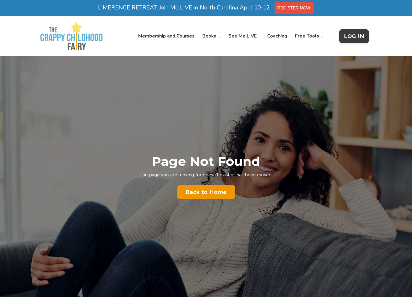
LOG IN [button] (354, 36)
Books (211, 36)
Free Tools (309, 36)
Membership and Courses (166, 36)
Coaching (277, 36)
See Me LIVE (242, 36)
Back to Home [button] (206, 192)
